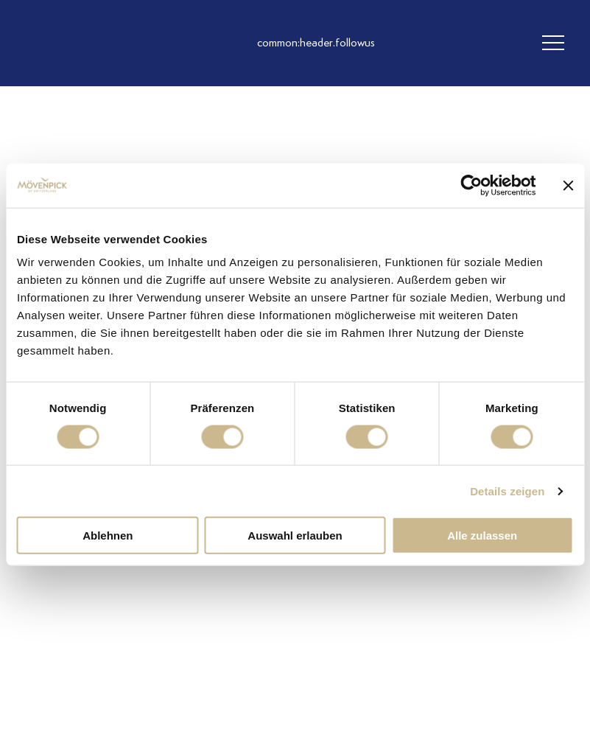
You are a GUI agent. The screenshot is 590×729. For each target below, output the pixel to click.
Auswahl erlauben (294, 535)
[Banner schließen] (568, 185)
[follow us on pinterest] (419, 43)
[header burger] (553, 43)
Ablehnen (107, 535)
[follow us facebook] (360, 43)
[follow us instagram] (331, 43)
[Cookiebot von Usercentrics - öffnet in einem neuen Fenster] (471, 185)
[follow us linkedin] (389, 43)
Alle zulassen (482, 535)
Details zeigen (507, 490)
